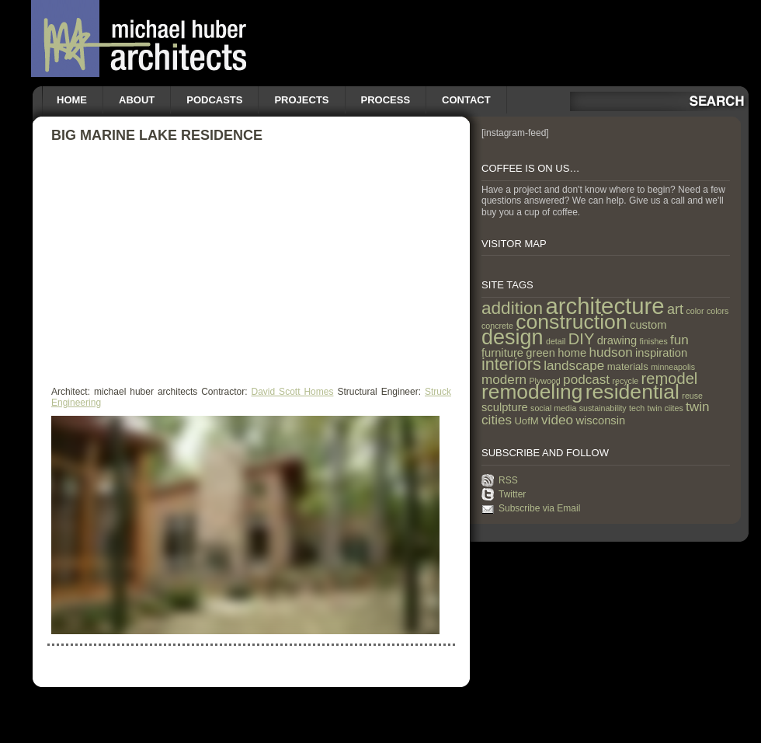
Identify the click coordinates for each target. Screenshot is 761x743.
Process (386, 100)
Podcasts (214, 100)
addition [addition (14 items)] (512, 308)
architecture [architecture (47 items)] (604, 306)
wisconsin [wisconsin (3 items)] (600, 420)
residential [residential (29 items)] (632, 391)
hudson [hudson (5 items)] (611, 352)
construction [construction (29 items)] (571, 321)
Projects (301, 100)
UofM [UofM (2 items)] (526, 421)
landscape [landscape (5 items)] (574, 365)
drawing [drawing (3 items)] (617, 340)
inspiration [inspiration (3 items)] (661, 353)
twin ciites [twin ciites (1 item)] (665, 408)
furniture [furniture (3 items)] (502, 353)
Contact (466, 100)
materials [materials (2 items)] (627, 366)
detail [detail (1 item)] (555, 341)
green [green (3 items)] (540, 353)
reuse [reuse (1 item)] (692, 395)
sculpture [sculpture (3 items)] (504, 407)
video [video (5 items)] (557, 419)
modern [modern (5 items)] (503, 379)
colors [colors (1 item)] (717, 311)
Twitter (512, 494)
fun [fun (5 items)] (679, 339)
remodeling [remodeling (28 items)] (531, 391)
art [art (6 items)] (675, 309)
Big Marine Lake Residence (156, 135)
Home (72, 100)
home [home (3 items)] (572, 353)
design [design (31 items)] (512, 337)
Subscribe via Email (539, 508)
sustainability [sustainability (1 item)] (603, 408)
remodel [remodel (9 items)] (669, 378)
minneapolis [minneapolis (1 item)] (673, 367)
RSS (508, 480)
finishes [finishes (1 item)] (654, 341)
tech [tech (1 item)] (637, 408)
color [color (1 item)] (695, 311)
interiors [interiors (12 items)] (511, 364)
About (137, 100)
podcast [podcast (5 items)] (586, 379)
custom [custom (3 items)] (648, 325)
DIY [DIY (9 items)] (581, 338)
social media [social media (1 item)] (553, 408)
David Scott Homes (293, 391)
